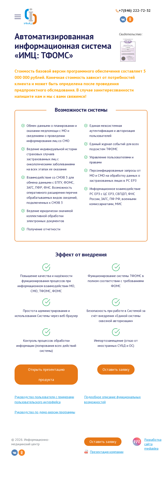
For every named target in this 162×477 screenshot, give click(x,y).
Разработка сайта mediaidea (152, 443)
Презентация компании (106, 452)
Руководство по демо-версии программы (45, 412)
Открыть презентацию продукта (46, 374)
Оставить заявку (116, 369)
